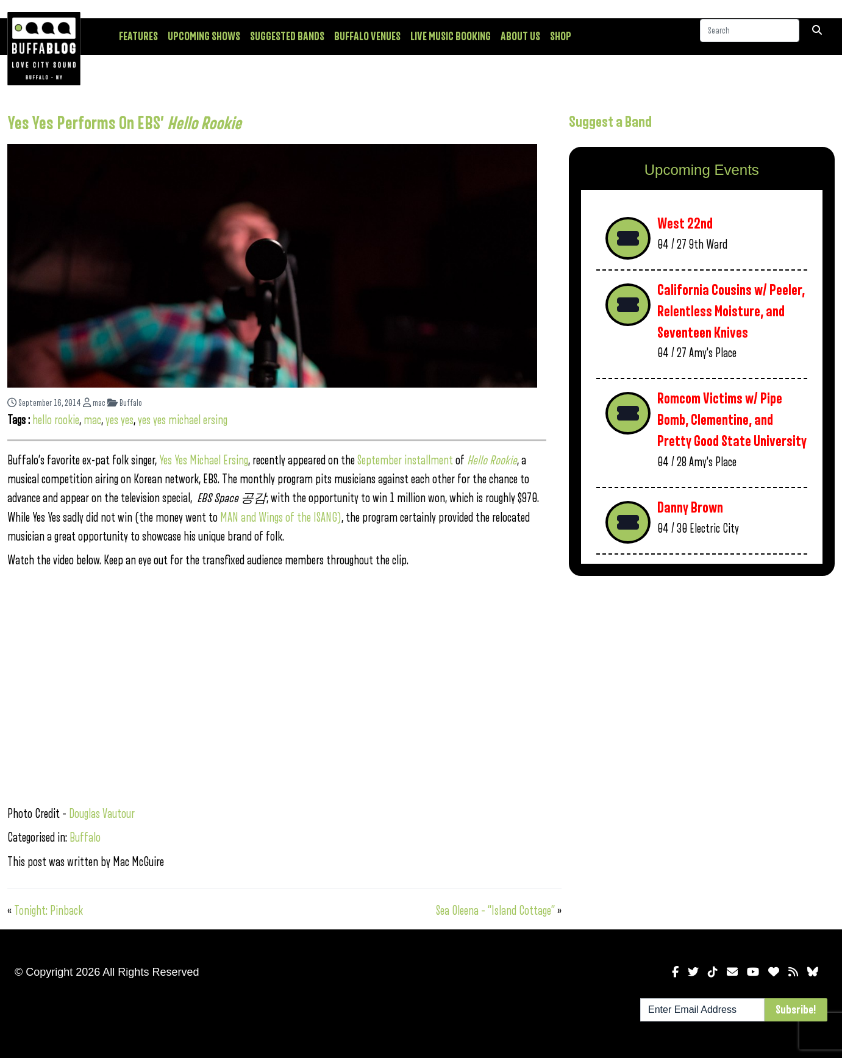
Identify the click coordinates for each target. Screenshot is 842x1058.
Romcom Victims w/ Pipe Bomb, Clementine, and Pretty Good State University (732, 420)
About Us (520, 36)
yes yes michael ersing (182, 420)
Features (138, 36)
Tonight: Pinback (48, 910)
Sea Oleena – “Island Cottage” (495, 910)
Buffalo (124, 403)
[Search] (749, 36)
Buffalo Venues (367, 36)
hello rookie (55, 420)
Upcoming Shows (204, 36)
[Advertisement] (702, 680)
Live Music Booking (450, 36)
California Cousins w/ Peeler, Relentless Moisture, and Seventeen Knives (731, 311)
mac (94, 403)
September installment (406, 460)
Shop (560, 36)
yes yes (119, 420)
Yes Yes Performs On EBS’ (124, 124)
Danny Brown (690, 508)
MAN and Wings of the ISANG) (280, 517)
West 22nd (685, 224)
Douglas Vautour (102, 814)
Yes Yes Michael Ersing (203, 460)
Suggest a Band (610, 122)
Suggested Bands (287, 36)
